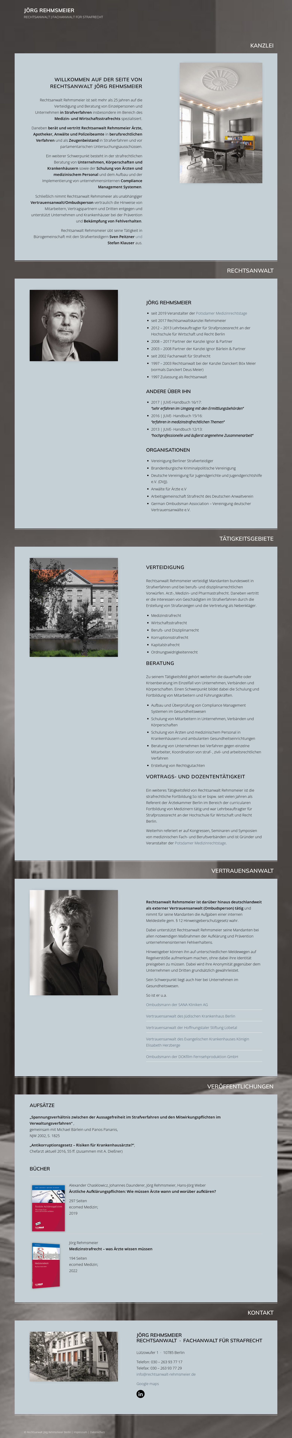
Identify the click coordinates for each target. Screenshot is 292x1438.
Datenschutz (97, 1432)
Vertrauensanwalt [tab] (145, 871)
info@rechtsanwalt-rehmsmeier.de (166, 1374)
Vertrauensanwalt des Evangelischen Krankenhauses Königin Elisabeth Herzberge (197, 1042)
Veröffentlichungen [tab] (145, 1086)
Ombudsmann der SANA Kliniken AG (177, 1004)
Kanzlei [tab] (145, 45)
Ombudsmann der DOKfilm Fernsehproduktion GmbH (192, 1056)
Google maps (148, 1383)
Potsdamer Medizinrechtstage (221, 313)
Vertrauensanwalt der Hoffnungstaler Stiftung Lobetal (191, 1027)
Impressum (80, 1432)
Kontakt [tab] (145, 1313)
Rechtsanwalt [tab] (145, 271)
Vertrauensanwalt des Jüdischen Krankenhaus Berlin (190, 1016)
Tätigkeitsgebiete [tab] (145, 539)
